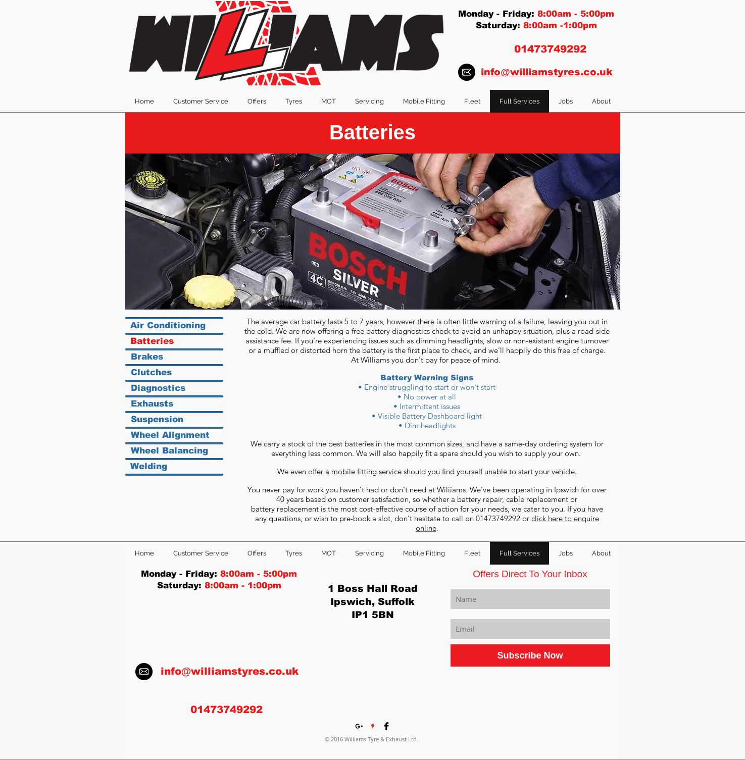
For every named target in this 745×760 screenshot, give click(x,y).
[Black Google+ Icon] (359, 726)
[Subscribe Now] (530, 655)
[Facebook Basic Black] (386, 726)
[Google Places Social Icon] (373, 726)
